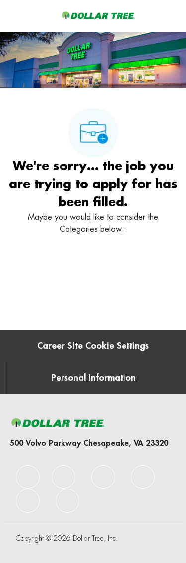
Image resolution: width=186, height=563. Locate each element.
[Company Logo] (98, 15)
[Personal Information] (93, 378)
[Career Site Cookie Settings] (93, 346)
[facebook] (28, 477)
